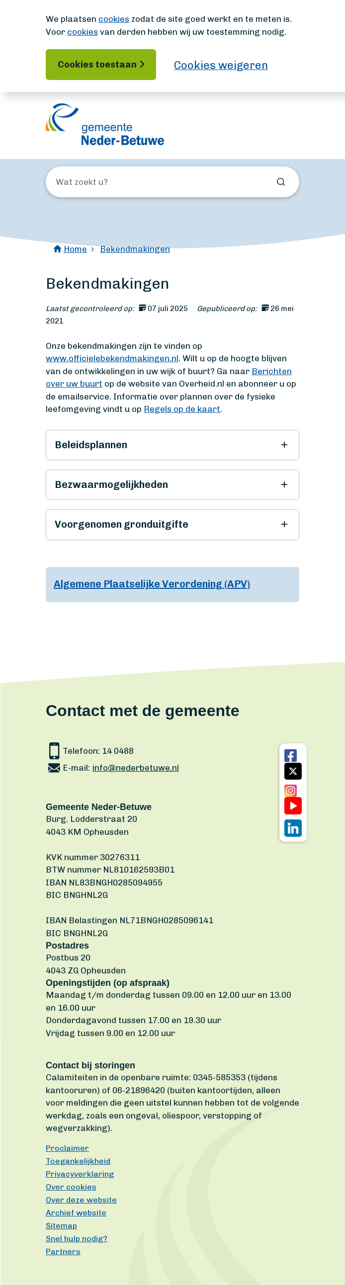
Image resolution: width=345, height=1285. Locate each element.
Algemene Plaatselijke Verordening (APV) (152, 584)
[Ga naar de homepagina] (105, 124)
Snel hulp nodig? (76, 1238)
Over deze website (81, 1200)
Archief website (76, 1212)
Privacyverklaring (80, 1174)
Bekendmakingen (135, 249)
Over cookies (71, 1187)
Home (75, 249)
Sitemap (61, 1225)
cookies (113, 19)
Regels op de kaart (182, 409)
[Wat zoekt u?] (109, 182)
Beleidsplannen (91, 445)
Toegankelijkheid (78, 1161)
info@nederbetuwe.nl (135, 768)
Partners (63, 1251)
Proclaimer (67, 1148)
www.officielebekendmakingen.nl (112, 358)
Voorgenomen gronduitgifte (121, 524)
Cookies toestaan (97, 64)
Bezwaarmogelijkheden (111, 484)
